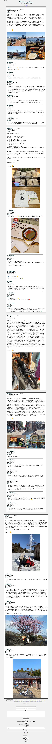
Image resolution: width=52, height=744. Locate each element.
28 (26, 701)
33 (35, 701)
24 (19, 701)
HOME (26, 5)
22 (16, 701)
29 (28, 701)
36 (41, 701)
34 (37, 701)
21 (14, 701)
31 (32, 701)
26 (23, 701)
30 (30, 701)
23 (17, 701)
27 (25, 701)
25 (21, 701)
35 (39, 701)
